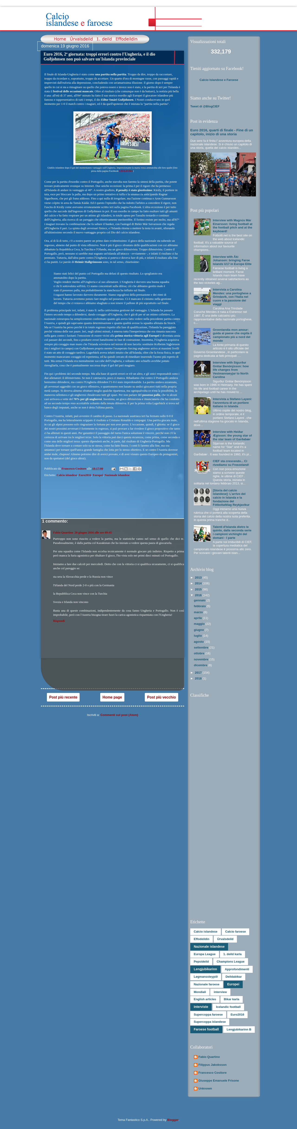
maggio (200, 624)
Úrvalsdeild (225, 939)
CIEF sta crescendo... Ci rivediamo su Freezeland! (231, 463)
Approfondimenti (237, 969)
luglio (198, 635)
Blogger (173, 1120)
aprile (198, 618)
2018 (199, 678)
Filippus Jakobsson (212, 1064)
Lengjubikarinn (205, 969)
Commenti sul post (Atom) (119, 715)
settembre (201, 647)
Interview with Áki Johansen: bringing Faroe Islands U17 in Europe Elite (232, 260)
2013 (199, 577)
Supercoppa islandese (210, 1021)
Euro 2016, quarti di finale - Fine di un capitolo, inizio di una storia (221, 132)
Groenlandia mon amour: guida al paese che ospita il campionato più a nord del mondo (232, 335)
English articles (205, 999)
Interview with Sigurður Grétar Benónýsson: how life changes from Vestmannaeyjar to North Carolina (231, 370)
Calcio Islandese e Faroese (219, 80)
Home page (112, 697)
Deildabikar (234, 976)
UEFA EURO (126, 171)
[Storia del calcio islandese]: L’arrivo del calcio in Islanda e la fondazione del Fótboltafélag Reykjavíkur (231, 498)
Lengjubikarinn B (239, 1029)
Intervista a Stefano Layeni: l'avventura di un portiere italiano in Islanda (232, 402)
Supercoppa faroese (208, 1014)
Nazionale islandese (117, 475)
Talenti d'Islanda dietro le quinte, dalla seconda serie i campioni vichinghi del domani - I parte (232, 532)
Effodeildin (201, 939)
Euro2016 (85, 475)
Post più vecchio (161, 697)
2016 (199, 595)
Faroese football (206, 1029)
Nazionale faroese (207, 984)
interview (220, 992)
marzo (199, 612)
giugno (199, 630)
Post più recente (63, 697)
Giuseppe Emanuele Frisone (218, 1080)
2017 (199, 672)
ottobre (199, 653)
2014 (199, 583)
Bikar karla (231, 999)
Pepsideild (201, 961)
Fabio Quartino (63, 532)
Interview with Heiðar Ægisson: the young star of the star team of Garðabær (232, 435)
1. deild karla (232, 954)
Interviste (201, 1007)
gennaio (200, 600)
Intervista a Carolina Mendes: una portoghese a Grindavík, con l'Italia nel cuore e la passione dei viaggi (232, 297)
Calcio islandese (67, 475)
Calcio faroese (235, 931)
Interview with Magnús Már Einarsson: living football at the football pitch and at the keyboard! (232, 226)
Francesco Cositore (212, 1072)
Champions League (231, 961)
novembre (201, 659)
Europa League (205, 954)
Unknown (205, 1088)
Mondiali (200, 992)
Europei (98, 475)
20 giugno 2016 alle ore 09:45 (93, 532)
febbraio (200, 606)
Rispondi (59, 620)
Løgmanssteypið (206, 976)
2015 (199, 589)
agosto (199, 641)
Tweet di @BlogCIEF (205, 106)
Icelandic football (228, 1007)
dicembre (201, 665)
